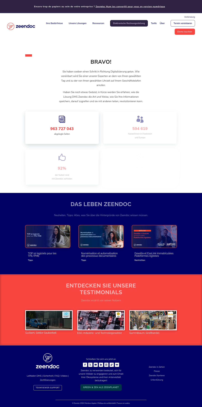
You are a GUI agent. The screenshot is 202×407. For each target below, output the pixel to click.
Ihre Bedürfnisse (54, 23)
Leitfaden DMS (34, 375)
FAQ (57, 375)
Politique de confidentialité (107, 403)
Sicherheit (48, 375)
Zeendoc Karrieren (157, 375)
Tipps (30, 260)
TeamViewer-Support (48, 388)
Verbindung (189, 17)
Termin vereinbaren (183, 23)
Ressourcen (98, 23)
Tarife (154, 23)
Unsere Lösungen (78, 23)
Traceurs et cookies (123, 403)
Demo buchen (184, 31)
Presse (157, 371)
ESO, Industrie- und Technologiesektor (99, 332)
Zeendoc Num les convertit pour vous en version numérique (130, 6)
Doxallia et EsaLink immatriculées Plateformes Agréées (154, 254)
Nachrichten (140, 260)
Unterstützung (157, 380)
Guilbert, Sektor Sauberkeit (40, 332)
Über (162, 23)
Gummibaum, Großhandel (144, 332)
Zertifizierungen (47, 380)
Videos (64, 375)
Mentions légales (91, 403)
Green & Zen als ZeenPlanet (101, 387)
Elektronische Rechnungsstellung (129, 23)
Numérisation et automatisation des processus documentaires (99, 254)
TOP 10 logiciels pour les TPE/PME (42, 254)
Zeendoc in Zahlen (157, 367)
